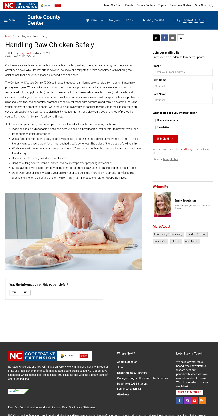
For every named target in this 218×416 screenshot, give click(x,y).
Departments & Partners (132, 372)
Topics (162, 5)
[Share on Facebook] (164, 37)
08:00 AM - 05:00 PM (195, 20)
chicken (176, 241)
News (8, 36)
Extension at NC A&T (130, 389)
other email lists (182, 149)
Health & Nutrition (197, 234)
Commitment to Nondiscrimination (40, 407)
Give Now (200, 5)
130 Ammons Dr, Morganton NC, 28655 (109, 20)
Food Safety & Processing (168, 234)
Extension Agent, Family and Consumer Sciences (192, 207)
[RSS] (202, 400)
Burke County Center (43, 20)
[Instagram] (187, 400)
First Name (159, 80)
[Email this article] (172, 37)
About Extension (127, 362)
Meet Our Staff (113, 5)
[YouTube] (194, 400)
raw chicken (191, 241)
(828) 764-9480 (153, 20)
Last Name (159, 94)
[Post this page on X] (156, 37)
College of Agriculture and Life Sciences (142, 378)
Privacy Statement (85, 407)
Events (129, 5)
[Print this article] (180, 37)
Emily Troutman (27, 53)
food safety (160, 241)
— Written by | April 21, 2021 (28, 53)
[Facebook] (179, 400)
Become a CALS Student (132, 383)
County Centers (146, 5)
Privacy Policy (170, 159)
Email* (157, 66)
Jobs (120, 367)
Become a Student (181, 5)
